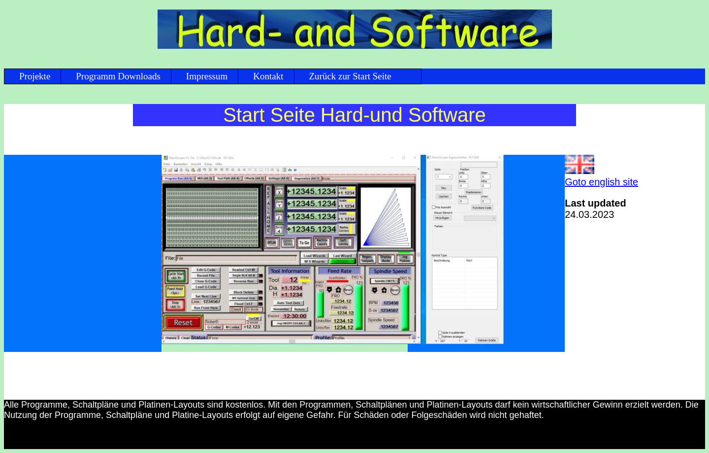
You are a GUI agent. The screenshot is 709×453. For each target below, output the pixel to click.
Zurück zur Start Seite (350, 76)
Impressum (206, 76)
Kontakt (268, 76)
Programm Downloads (118, 76)
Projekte (34, 76)
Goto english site (601, 181)
